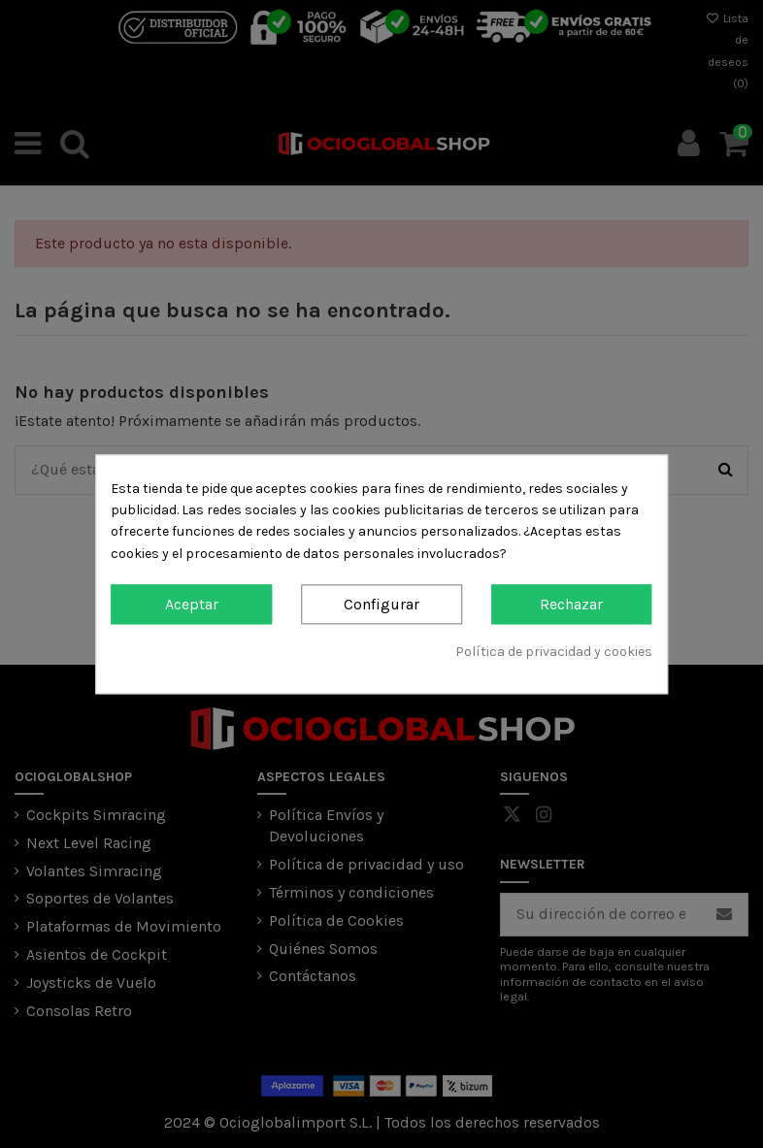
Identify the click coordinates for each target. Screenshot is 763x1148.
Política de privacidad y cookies (553, 652)
